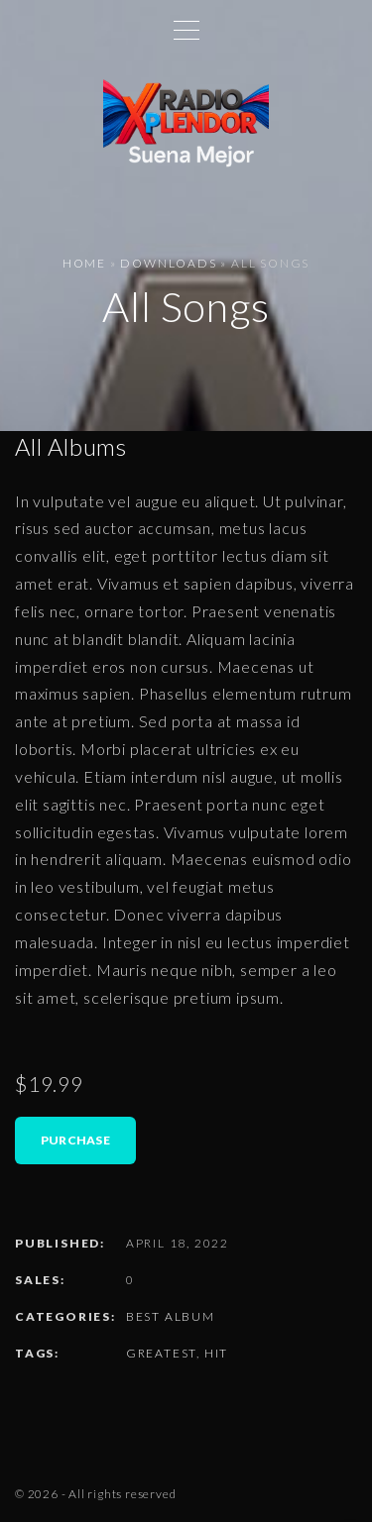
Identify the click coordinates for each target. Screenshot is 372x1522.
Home (84, 263)
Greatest (161, 1353)
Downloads (168, 263)
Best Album (170, 1316)
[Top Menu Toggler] (186, 30)
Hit (216, 1353)
